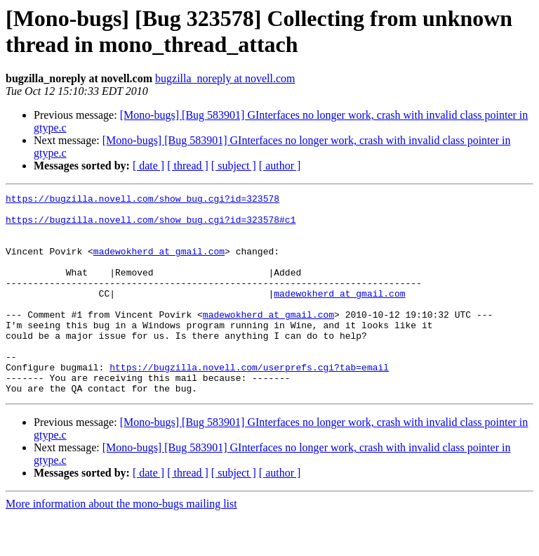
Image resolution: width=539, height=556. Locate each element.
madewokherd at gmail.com (159, 263)
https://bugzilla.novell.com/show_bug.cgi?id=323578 (142, 200)
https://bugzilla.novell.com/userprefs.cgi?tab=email (249, 402)
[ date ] (148, 166)
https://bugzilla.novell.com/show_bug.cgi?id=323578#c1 (150, 225)
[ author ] (280, 166)
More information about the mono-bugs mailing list (121, 544)
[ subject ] (233, 166)
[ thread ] (187, 166)
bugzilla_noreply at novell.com (225, 78)
